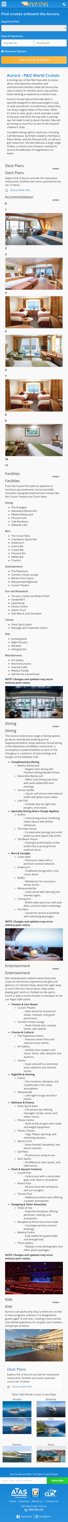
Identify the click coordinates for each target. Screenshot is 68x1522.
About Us (37, 1501)
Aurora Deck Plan (20, 190)
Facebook (24, 1516)
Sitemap (24, 1501)
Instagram (43, 1516)
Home (12, 1501)
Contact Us (52, 1501)
